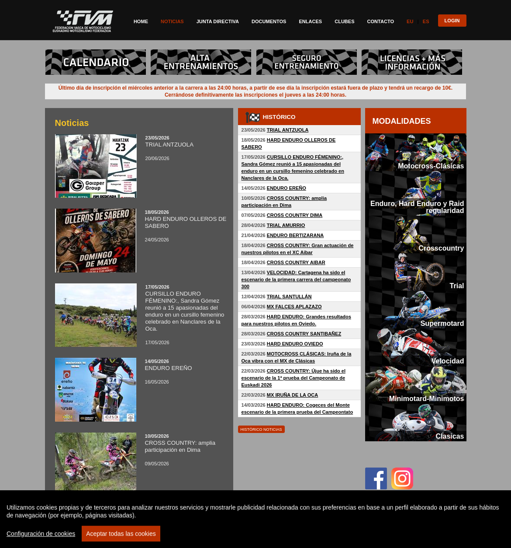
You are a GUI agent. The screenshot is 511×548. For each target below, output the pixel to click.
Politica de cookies (407, 536)
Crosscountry (441, 248)
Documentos (269, 21)
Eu (410, 21)
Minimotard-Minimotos (426, 398)
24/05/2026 (141, 225)
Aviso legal (364, 536)
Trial (457, 286)
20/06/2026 (141, 148)
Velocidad (448, 361)
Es (426, 21)
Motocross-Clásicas (431, 166)
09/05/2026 (141, 449)
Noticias (172, 21)
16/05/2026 (141, 371)
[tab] (415, 152)
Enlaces (310, 21)
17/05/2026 (141, 314)
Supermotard (442, 323)
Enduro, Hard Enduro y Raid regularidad (417, 206)
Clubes (344, 21)
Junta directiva (218, 21)
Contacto (380, 21)
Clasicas (449, 436)
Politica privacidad (322, 536)
